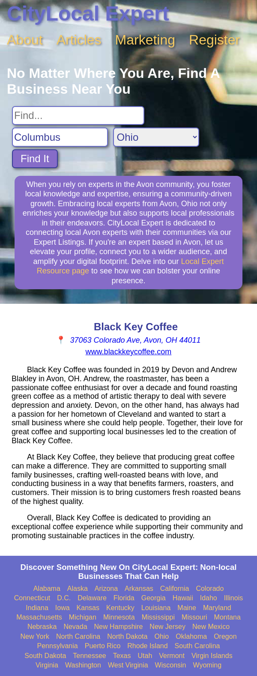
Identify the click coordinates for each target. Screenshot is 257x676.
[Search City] (60, 137)
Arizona (106, 588)
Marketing (145, 39)
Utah (144, 655)
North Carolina (78, 636)
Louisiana (156, 607)
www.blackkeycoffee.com (129, 351)
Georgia (153, 598)
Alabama (46, 588)
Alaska (77, 588)
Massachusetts (39, 617)
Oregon (225, 636)
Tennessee (89, 655)
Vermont (172, 655)
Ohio (161, 636)
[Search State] (156, 137)
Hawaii (183, 598)
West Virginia (128, 665)
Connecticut (32, 598)
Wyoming (207, 665)
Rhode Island (147, 645)
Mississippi (158, 617)
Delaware (92, 598)
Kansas (88, 607)
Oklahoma (191, 636)
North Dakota (127, 636)
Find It (35, 158)
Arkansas (139, 588)
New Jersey (167, 626)
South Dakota (45, 655)
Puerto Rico (103, 645)
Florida (124, 598)
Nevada (75, 626)
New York (34, 636)
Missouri (194, 617)
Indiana (37, 607)
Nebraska (42, 626)
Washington (83, 665)
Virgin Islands (212, 655)
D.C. (64, 598)
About (25, 39)
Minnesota (119, 617)
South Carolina (197, 645)
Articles (79, 39)
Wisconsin (170, 665)
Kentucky (120, 607)
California (174, 588)
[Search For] (78, 115)
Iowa (62, 607)
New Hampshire (118, 626)
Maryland (217, 607)
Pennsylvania (57, 645)
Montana (227, 617)
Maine (186, 607)
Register (214, 39)
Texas (122, 655)
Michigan (82, 617)
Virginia (47, 665)
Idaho (208, 598)
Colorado (210, 588)
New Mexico (211, 626)
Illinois (233, 598)
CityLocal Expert (88, 13)
